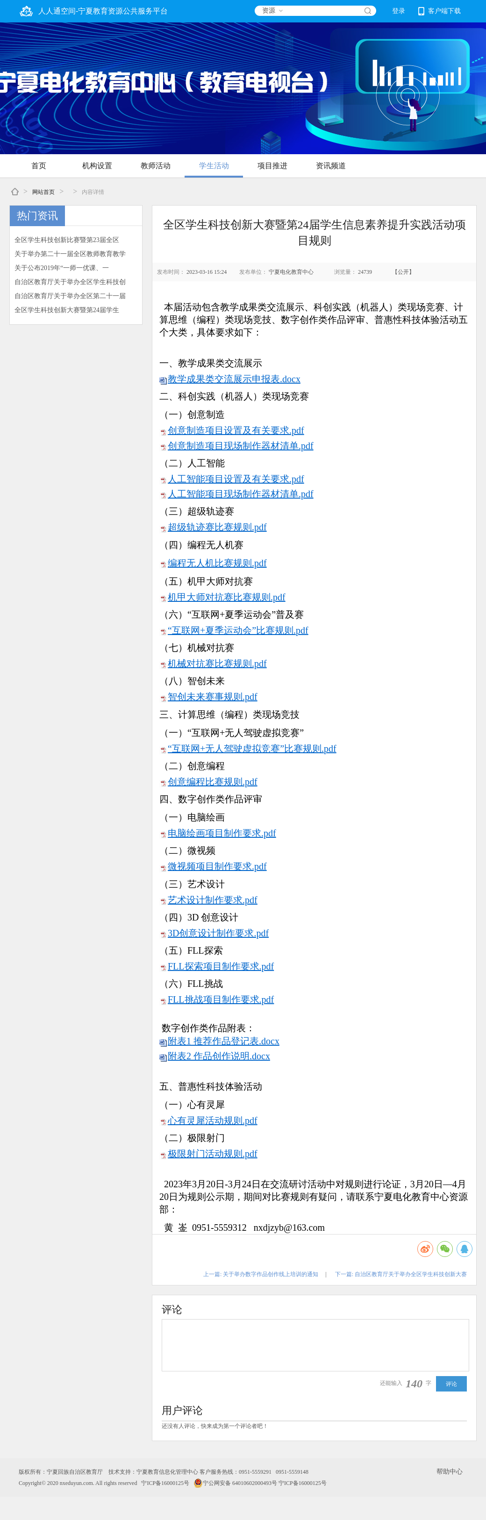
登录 (398, 10)
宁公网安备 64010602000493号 (235, 1483)
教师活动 (156, 166)
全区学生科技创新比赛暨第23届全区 (66, 239)
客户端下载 (439, 11)
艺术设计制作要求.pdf (212, 900)
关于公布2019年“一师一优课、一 (61, 267)
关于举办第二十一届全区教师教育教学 (70, 253)
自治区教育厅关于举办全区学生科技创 (70, 281)
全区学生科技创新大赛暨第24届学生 (66, 310)
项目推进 (272, 166)
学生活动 (214, 166)
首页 (38, 166)
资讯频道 (331, 166)
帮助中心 (449, 1471)
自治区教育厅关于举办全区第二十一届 (70, 296)
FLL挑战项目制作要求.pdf (221, 999)
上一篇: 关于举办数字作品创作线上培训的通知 (260, 1274)
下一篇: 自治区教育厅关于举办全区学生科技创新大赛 (401, 1274)
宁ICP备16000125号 (165, 1483)
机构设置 (97, 166)
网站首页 (43, 192)
